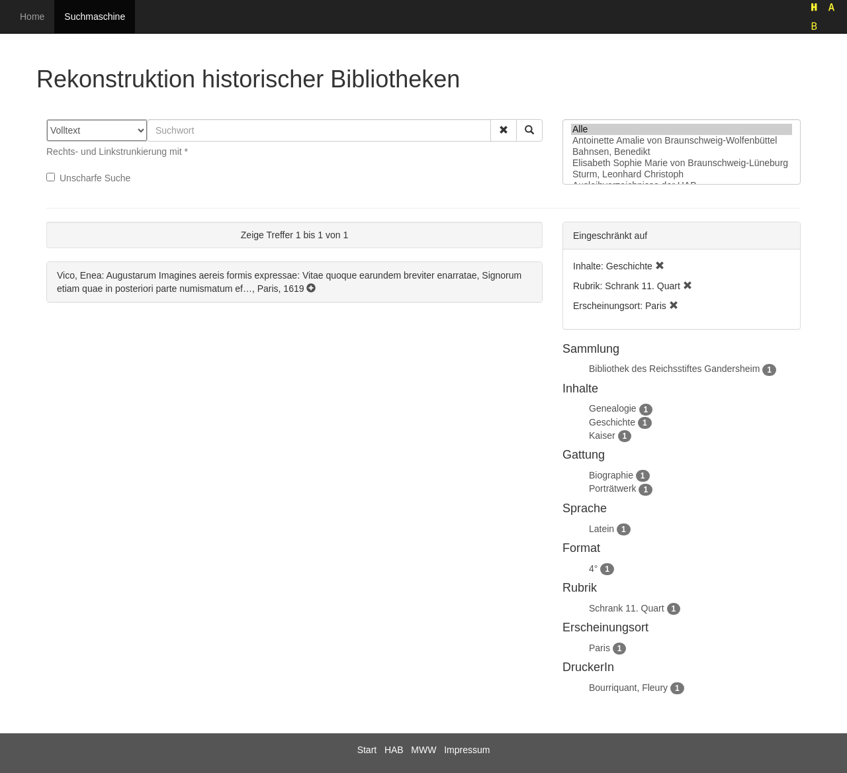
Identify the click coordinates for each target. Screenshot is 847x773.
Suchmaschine (94, 16)
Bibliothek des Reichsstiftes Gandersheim (674, 368)
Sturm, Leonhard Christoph (681, 174)
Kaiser (602, 435)
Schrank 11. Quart (626, 608)
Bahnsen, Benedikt (681, 152)
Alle (681, 129)
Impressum (467, 750)
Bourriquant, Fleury (628, 687)
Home (32, 16)
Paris (599, 648)
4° (593, 568)
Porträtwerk (613, 488)
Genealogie (613, 408)
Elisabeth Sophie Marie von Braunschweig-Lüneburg (681, 163)
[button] (503, 130)
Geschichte (612, 422)
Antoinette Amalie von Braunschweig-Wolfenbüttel (681, 140)
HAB (394, 750)
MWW (423, 750)
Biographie (611, 475)
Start (367, 750)
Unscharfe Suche (88, 178)
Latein (601, 528)
